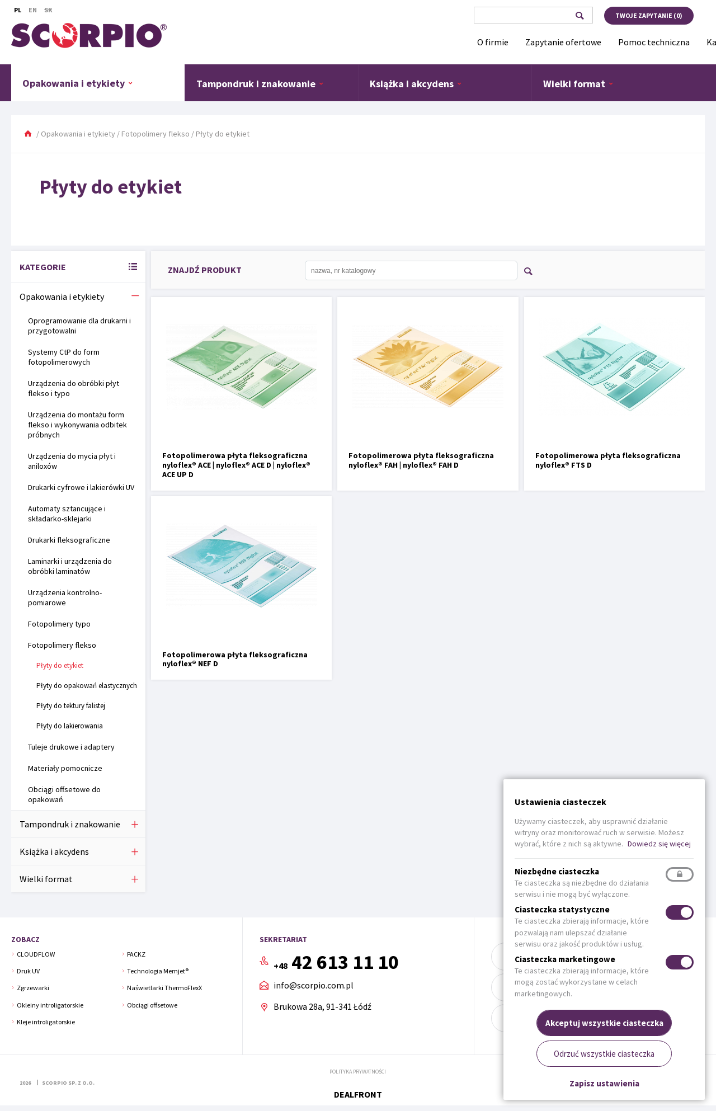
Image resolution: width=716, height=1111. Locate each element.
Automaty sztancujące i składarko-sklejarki (67, 513)
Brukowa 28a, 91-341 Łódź (322, 1006)
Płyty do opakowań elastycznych (86, 685)
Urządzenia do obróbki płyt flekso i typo (73, 388)
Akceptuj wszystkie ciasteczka (604, 1023)
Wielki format (578, 83)
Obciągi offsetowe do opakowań (64, 794)
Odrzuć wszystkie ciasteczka (604, 1053)
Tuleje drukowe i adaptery (71, 747)
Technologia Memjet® (158, 971)
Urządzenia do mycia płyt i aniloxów (72, 461)
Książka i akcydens (416, 83)
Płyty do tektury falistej (70, 705)
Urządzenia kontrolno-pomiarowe (65, 597)
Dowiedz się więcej (659, 844)
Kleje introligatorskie (46, 1022)
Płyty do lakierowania (69, 726)
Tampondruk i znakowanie (260, 83)
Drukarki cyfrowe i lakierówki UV (81, 487)
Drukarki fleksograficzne (69, 540)
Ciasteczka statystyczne (562, 909)
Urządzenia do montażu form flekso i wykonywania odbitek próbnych (77, 424)
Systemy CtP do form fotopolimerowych (64, 357)
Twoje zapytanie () (648, 15)
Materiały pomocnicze (65, 768)
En (33, 10)
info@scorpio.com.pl (314, 986)
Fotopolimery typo (59, 624)
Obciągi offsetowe (152, 1005)
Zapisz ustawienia (604, 1083)
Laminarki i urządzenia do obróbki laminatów (70, 566)
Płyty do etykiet (59, 665)
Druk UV (28, 971)
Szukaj (579, 15)
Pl (17, 10)
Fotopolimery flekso (155, 134)
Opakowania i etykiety (77, 83)
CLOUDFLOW (36, 954)
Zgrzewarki (33, 987)
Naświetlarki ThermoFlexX (164, 987)
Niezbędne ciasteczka (557, 871)
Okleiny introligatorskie (50, 1005)
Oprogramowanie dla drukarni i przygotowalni (79, 326)
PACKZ (136, 954)
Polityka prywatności (357, 1071)
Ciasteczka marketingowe (565, 959)
